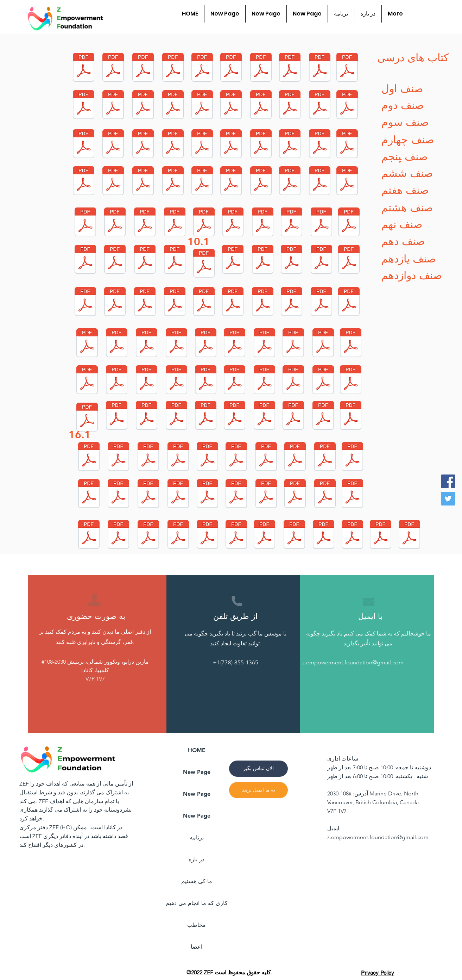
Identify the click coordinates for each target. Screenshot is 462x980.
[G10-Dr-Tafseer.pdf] (231, 181)
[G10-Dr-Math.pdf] (83, 181)
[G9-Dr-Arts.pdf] (175, 222)
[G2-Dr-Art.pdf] (118, 535)
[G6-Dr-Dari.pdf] (89, 535)
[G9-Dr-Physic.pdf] (321, 222)
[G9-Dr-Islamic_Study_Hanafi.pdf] (85, 222)
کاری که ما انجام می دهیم (196, 903)
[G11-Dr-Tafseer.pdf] (113, 144)
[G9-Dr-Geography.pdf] (291, 222)
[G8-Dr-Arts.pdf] (321, 260)
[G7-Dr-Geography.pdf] (323, 343)
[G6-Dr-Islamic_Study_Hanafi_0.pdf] (143, 68)
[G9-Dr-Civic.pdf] (145, 260)
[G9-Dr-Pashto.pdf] (263, 222)
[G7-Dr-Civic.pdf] (87, 380)
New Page (196, 772)
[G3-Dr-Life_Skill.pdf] (234, 416)
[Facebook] (448, 481)
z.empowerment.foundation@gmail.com (378, 837)
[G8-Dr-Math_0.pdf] (85, 302)
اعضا (196, 946)
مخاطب (196, 925)
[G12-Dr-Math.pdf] (83, 68)
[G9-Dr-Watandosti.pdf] (175, 260)
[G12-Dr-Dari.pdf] (173, 68)
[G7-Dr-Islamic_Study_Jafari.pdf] (116, 343)
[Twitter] (448, 498)
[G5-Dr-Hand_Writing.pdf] (236, 494)
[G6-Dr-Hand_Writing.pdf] (148, 535)
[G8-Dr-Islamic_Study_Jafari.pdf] (349, 260)
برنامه (197, 837)
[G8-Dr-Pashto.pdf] (233, 302)
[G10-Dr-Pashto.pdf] (261, 181)
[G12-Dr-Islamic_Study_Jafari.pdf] (83, 105)
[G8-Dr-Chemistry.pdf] (263, 302)
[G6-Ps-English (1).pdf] (352, 535)
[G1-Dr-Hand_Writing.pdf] (87, 418)
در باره (196, 859)
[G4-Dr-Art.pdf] (236, 457)
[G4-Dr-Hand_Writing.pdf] (266, 457)
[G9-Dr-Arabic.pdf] (145, 222)
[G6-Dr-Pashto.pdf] (207, 535)
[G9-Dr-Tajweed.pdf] (204, 264)
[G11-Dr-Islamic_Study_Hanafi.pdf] (231, 105)
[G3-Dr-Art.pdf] (178, 457)
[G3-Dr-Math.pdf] (323, 416)
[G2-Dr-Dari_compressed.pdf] (89, 457)
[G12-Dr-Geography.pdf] (290, 68)
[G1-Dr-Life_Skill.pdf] (293, 380)
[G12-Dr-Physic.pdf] (143, 105)
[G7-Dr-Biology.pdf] (234, 343)
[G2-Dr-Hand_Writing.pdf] (293, 416)
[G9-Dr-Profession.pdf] (115, 222)
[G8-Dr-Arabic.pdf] (115, 302)
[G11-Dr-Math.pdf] (261, 105)
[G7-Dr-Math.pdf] (87, 343)
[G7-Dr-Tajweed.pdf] (264, 380)
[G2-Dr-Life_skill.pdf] (176, 416)
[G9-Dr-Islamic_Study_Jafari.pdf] (204, 222)
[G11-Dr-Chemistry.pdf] (143, 144)
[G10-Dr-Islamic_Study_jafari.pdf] (231, 144)
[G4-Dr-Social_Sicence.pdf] (118, 457)
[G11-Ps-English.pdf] (236, 535)
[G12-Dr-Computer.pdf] (231, 68)
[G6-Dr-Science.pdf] (178, 535)
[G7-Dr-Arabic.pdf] (176, 343)
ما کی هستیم (196, 881)
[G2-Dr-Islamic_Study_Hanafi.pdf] (146, 416)
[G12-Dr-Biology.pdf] (261, 68)
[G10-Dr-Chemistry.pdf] (233, 260)
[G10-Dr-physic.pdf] (290, 181)
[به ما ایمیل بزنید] (258, 790)
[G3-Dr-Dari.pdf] (350, 416)
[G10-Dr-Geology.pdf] (320, 144)
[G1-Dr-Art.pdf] (350, 380)
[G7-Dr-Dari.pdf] (264, 343)
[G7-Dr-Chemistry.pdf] (176, 380)
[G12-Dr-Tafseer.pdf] (202, 68)
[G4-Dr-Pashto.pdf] (325, 457)
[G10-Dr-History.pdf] (320, 181)
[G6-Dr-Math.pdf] (325, 494)
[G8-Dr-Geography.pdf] (145, 302)
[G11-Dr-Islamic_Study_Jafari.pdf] (173, 105)
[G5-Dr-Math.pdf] (118, 494)
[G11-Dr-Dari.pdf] (347, 105)
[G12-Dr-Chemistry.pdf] (202, 105)
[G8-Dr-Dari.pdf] (291, 302)
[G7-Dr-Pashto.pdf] (206, 380)
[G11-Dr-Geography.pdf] (320, 105)
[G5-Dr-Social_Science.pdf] (352, 457)
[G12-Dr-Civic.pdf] (347, 68)
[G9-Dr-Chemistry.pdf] (115, 260)
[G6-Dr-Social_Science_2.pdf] (352, 494)
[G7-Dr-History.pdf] (116, 380)
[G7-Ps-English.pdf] (380, 535)
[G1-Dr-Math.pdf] (323, 380)
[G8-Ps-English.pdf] (294, 535)
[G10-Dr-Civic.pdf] (263, 260)
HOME (196, 750)
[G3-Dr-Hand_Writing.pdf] (148, 457)
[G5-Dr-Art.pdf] (266, 494)
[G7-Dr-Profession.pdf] (206, 343)
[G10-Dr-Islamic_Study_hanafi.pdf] (202, 144)
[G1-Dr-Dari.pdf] (116, 416)
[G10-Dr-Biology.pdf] (202, 181)
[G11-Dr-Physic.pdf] (347, 144)
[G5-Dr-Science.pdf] (178, 494)
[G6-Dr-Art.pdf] (295, 494)
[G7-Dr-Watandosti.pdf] (234, 380)
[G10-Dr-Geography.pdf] (173, 181)
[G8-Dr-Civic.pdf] (293, 343)
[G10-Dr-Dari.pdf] (143, 181)
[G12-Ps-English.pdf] (409, 535)
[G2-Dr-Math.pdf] (264, 416)
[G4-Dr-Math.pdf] (207, 457)
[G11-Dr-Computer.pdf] (290, 105)
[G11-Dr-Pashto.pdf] (173, 144)
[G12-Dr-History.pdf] (113, 105)
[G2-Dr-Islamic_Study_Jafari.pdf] (206, 416)
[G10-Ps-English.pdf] (323, 535)
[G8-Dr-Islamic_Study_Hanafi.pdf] (291, 260)
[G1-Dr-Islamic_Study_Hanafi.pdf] (146, 380)
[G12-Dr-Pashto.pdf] (320, 68)
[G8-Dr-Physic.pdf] (321, 302)
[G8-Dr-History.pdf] (204, 302)
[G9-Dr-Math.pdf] (347, 181)
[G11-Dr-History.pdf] (261, 144)
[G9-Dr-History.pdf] (85, 260)
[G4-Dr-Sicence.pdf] (295, 457)
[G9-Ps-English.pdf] (264, 535)
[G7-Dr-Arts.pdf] (146, 343)
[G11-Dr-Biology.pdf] (83, 144)
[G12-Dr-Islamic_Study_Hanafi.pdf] (113, 68)
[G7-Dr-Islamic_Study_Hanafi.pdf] (349, 302)
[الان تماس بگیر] (258, 769)
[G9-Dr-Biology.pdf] (233, 222)
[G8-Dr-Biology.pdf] (175, 302)
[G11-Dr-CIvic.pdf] (290, 144)
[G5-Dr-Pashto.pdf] (207, 494)
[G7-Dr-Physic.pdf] (350, 343)
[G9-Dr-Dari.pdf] (349, 222)
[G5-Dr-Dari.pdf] (148, 494)
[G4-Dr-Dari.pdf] (89, 494)
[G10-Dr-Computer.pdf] (113, 181)
